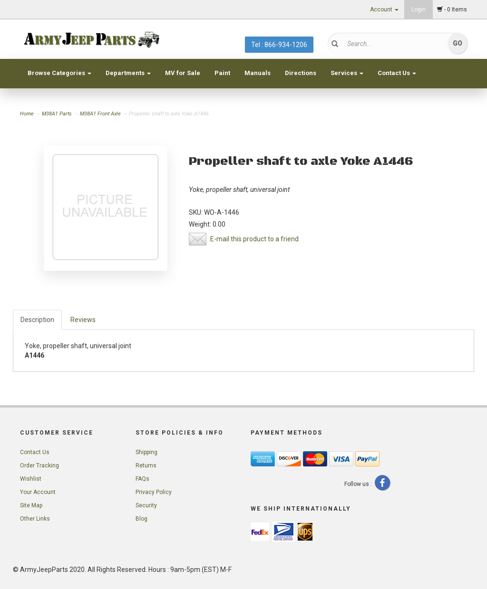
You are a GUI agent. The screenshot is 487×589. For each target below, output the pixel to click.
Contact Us (397, 72)
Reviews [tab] (83, 319)
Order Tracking (39, 465)
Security (146, 505)
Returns (146, 465)
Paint (222, 72)
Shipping (146, 452)
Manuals (257, 72)
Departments (128, 72)
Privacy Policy (154, 492)
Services (347, 72)
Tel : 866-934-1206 (279, 44)
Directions (300, 72)
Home (27, 114)
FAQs (142, 478)
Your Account (38, 492)
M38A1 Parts (57, 114)
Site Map (31, 505)
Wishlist (30, 478)
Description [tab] (37, 319)
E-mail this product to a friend (254, 239)
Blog (141, 518)
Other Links (35, 518)
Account (384, 9)
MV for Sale (182, 72)
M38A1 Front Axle (100, 114)
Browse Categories (59, 72)
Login (418, 9)
